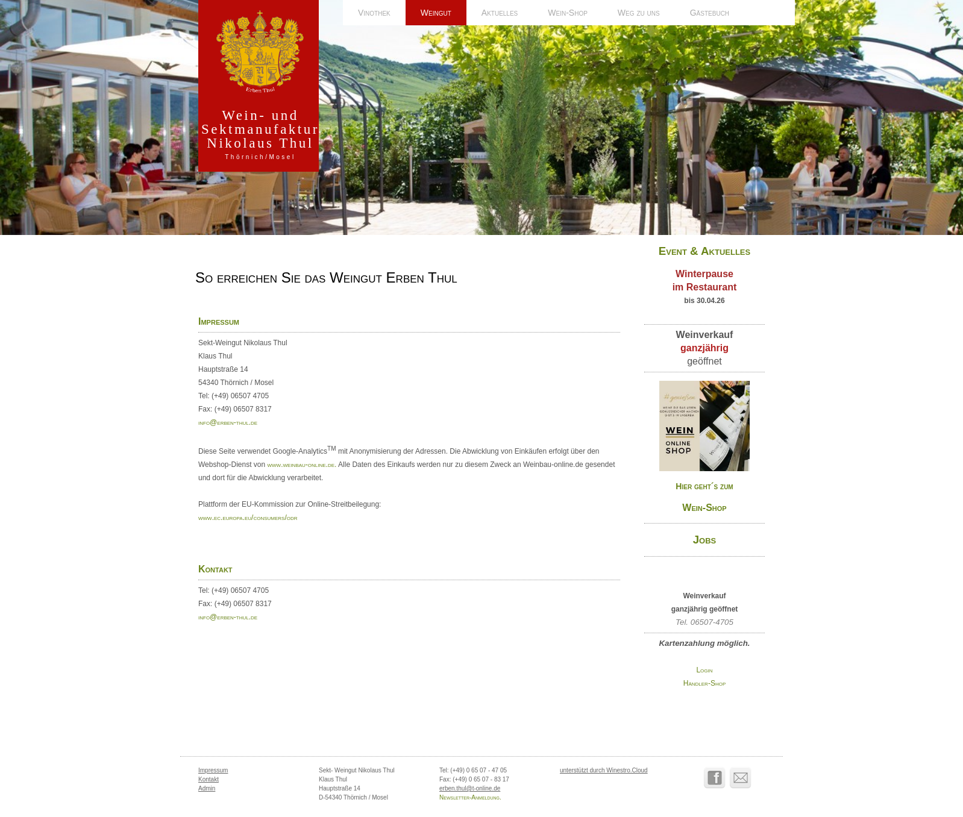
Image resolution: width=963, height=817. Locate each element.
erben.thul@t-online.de (469, 788)
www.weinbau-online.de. (302, 464)
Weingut (436, 12)
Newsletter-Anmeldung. (470, 797)
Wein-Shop (568, 12)
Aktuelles (500, 12)
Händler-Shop (704, 683)
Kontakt (208, 779)
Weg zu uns (639, 12)
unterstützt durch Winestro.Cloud (604, 770)
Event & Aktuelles (704, 251)
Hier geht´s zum (704, 486)
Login (704, 670)
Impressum (213, 770)
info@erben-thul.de (227, 422)
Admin (206, 788)
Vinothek (374, 12)
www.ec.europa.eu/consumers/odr (248, 517)
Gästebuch (709, 12)
